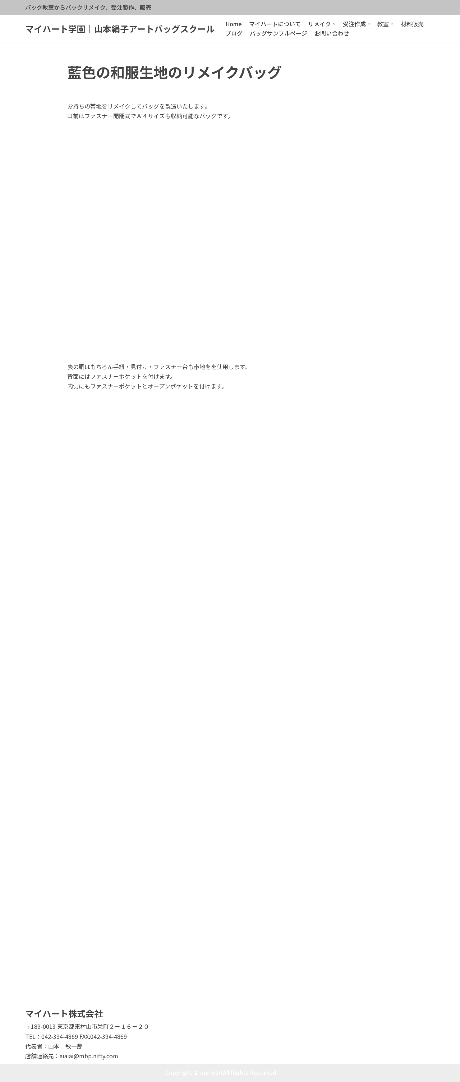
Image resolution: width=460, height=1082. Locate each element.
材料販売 (412, 23)
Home (233, 23)
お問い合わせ (331, 33)
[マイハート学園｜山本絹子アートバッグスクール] (120, 29)
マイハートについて (275, 23)
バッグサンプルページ (278, 33)
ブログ (234, 33)
